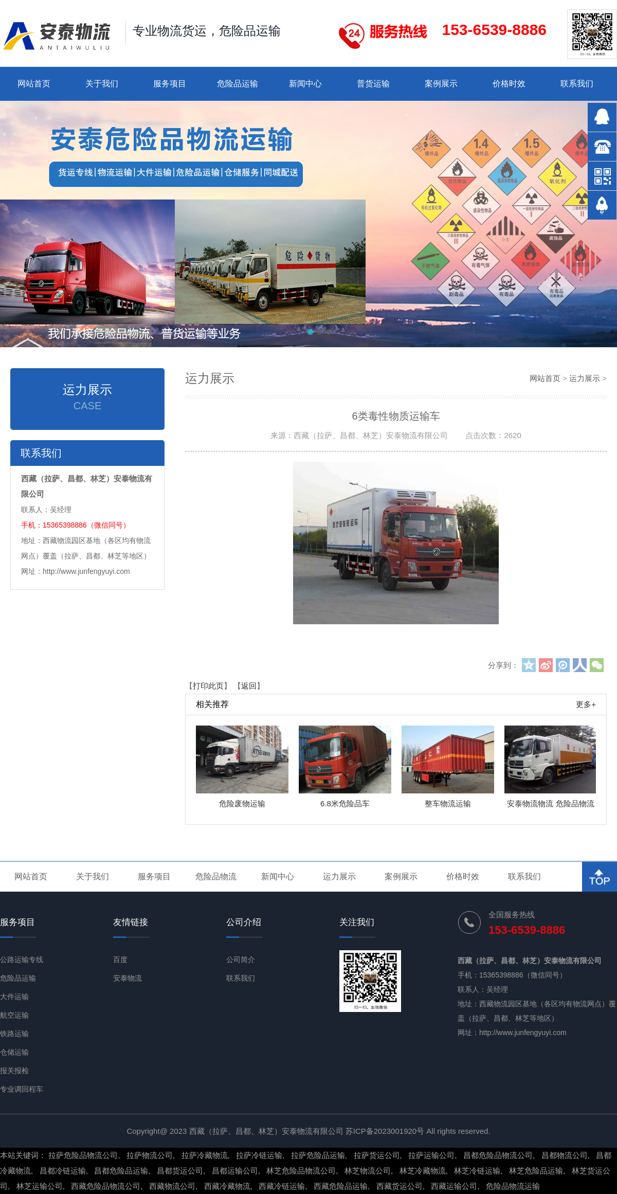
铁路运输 (14, 1033)
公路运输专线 (21, 959)
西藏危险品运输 (341, 1186)
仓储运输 (14, 1052)
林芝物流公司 (367, 1170)
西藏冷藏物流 (227, 1186)
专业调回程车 (21, 1089)
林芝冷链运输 (477, 1170)
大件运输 (14, 996)
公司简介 (240, 959)
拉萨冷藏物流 (205, 1155)
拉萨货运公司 (377, 1155)
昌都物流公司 (564, 1155)
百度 (120, 959)
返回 (249, 685)
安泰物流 (127, 978)
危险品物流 (216, 876)
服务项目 (169, 83)
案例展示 (441, 83)
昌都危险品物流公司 (498, 1155)
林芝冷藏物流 (423, 1170)
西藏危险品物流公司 (105, 1186)
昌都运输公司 (235, 1170)
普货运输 (373, 83)
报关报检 (14, 1070)
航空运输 (14, 1015)
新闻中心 (305, 83)
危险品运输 (237, 83)
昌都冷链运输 (63, 1170)
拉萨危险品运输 (318, 1155)
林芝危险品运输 (536, 1170)
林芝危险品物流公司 (301, 1170)
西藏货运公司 (399, 1186)
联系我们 (576, 83)
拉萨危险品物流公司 (83, 1155)
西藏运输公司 (454, 1186)
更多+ (586, 704)
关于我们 (101, 83)
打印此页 (208, 685)
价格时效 (509, 83)
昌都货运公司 (180, 1170)
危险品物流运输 (513, 1186)
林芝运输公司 (39, 1186)
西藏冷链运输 (282, 1186)
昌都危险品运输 (121, 1170)
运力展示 (584, 378)
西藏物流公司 (172, 1186)
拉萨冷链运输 (259, 1155)
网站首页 (33, 83)
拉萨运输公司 (431, 1155)
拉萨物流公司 (149, 1155)
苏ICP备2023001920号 (385, 1131)
